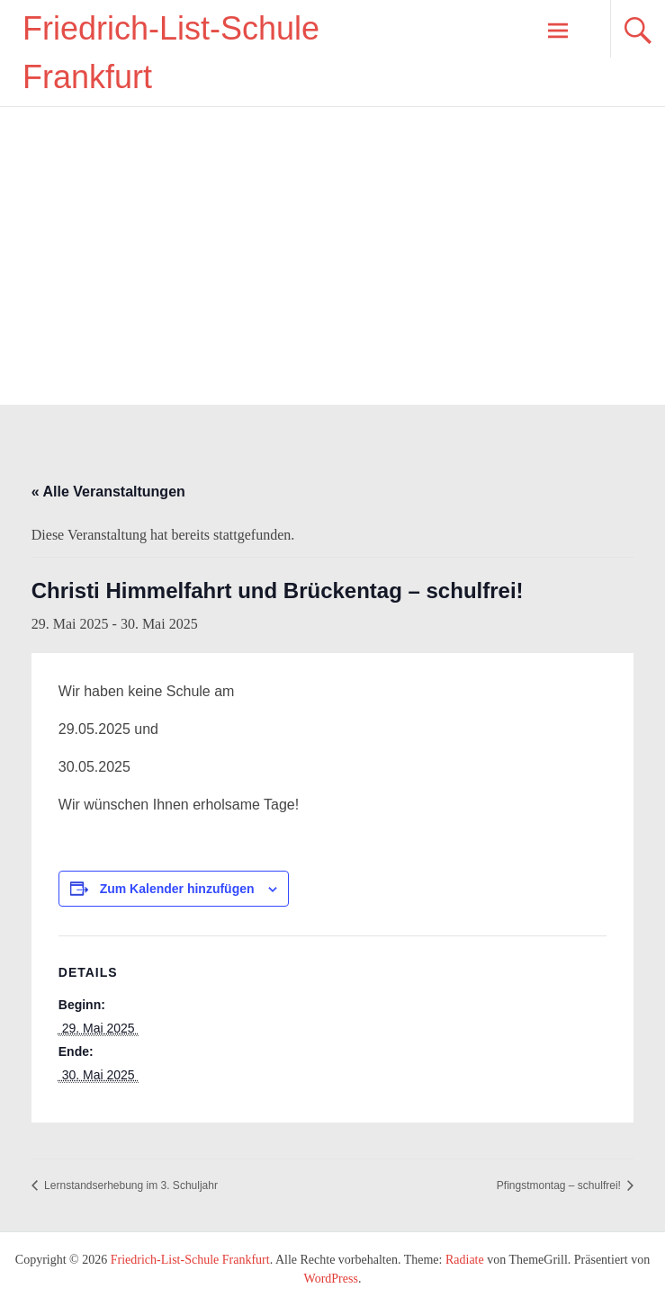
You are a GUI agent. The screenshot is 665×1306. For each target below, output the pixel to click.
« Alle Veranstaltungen (108, 491)
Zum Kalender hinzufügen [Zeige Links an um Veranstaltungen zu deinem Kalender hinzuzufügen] (177, 888)
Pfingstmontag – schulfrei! (560, 1185)
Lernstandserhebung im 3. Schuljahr (129, 1185)
